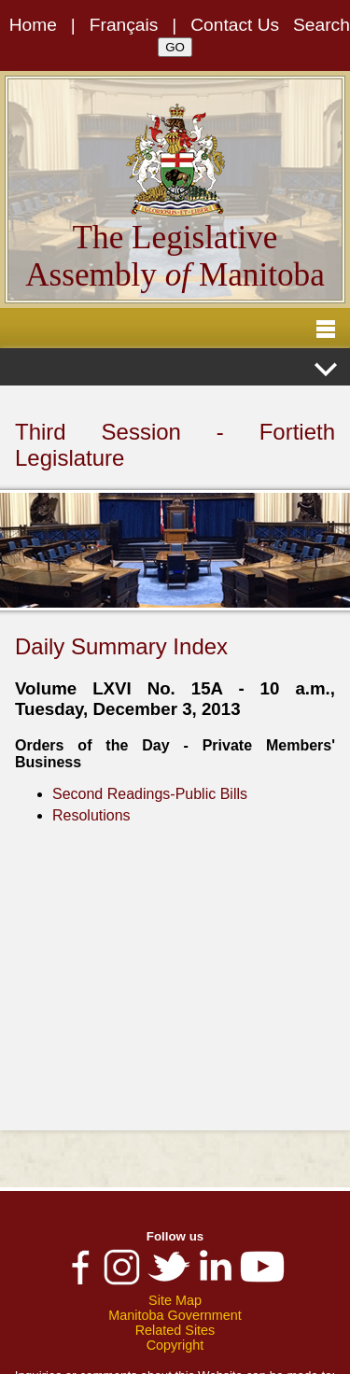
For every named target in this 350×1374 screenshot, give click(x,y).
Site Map (175, 1300)
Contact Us (234, 25)
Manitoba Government (174, 1315)
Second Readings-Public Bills (149, 794)
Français (124, 25)
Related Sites (175, 1330)
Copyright (175, 1345)
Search (321, 25)
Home (33, 25)
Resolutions (91, 815)
